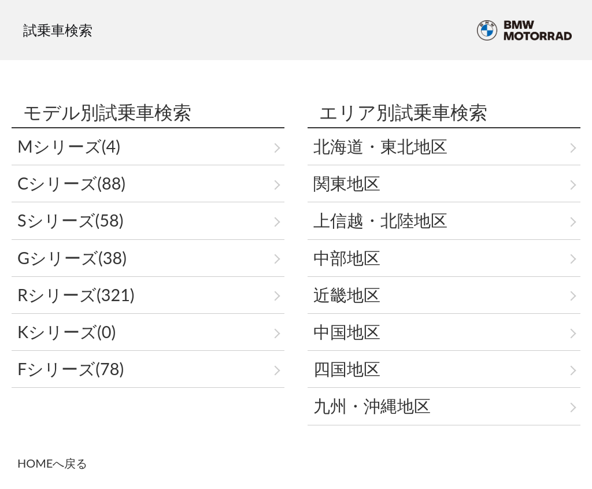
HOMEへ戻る (52, 463)
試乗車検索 (57, 29)
